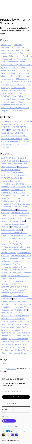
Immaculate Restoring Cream (13, 267)
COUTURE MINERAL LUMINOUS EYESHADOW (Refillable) (14, 169)
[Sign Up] (16, 397)
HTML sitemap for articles (12, 73)
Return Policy (17, 96)
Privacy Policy (7, 93)
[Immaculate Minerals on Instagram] (8, 416)
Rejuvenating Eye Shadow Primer (15, 333)
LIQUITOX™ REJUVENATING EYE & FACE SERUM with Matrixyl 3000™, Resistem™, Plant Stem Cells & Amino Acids (14, 290)
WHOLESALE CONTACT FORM (15, 108)
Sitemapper (12, 369)
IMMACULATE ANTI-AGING (14, 85)
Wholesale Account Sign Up (13, 105)
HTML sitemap (23, 70)
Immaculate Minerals (13, 440)
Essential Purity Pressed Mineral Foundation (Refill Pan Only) (16, 187)
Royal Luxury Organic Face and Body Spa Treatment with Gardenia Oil (14, 347)
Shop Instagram (18, 99)
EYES (28, 121)
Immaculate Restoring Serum (13, 270)
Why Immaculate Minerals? (12, 110)
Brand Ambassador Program (13, 62)
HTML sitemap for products (19, 82)
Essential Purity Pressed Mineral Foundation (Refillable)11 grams (13, 192)
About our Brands (8, 53)
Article (4, 364)
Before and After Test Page (20, 56)
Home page (6, 44)
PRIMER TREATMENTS (11, 139)
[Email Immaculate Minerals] (4, 416)
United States (10, 427)
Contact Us (6, 65)
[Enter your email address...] (16, 391)
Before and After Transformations (16, 59)
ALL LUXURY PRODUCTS (12, 121)
